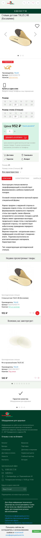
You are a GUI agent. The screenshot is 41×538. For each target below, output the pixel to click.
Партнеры (25, 443)
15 (16, 98)
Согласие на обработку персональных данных (18, 521)
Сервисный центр (27, 450)
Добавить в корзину (16, 134)
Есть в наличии (14, 304)
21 (16, 101)
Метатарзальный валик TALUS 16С (13, 359)
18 (32, 98)
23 (26, 101)
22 (21, 101)
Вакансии (24, 439)
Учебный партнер (27, 453)
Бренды (4, 443)
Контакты (5, 456)
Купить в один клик (10, 85)
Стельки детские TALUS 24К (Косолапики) (15, 295)
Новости (5, 453)
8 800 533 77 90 (20, 8)
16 (21, 98)
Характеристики (22, 175)
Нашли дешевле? (28, 123)
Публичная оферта (11, 517)
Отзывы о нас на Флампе (12, 433)
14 (10, 98)
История (24, 456)
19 (5, 101)
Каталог (4, 439)
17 (26, 98)
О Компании (6, 446)
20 (10, 101)
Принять (36, 531)
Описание (7, 175)
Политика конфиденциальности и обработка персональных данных (17, 514)
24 (32, 101)
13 (5, 98)
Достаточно (13, 74)
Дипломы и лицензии (29, 446)
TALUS (16, 70)
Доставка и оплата (8, 450)
